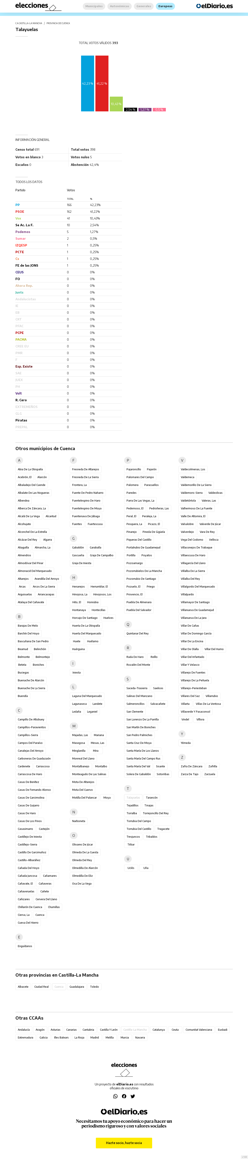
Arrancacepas (46, 594)
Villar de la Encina (192, 641)
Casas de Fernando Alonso (34, 789)
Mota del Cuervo (82, 789)
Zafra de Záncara (191, 766)
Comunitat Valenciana (199, 1029)
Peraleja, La (149, 516)
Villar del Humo (214, 649)
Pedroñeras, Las (159, 508)
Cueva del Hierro (28, 922)
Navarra (140, 1037)
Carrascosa (43, 766)
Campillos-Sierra (28, 735)
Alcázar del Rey (27, 539)
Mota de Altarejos (83, 782)
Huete (76, 641)
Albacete (23, 986)
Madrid (94, 1037)
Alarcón (42, 477)
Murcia (125, 1037)
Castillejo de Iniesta (30, 836)
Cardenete (24, 766)
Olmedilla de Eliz (82, 875)
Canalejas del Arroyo (30, 750)
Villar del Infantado (192, 657)
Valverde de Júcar (210, 524)
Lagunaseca (79, 703)
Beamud (23, 649)
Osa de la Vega (82, 883)
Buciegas (23, 672)
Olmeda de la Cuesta (85, 852)
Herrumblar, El (99, 586)
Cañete (44, 891)
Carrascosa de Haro (30, 774)
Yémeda (186, 743)
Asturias (55, 1029)
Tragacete (163, 828)
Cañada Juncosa (27, 875)
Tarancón (152, 797)
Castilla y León (109, 1029)
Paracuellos (151, 485)
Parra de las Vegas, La (140, 500)
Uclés (131, 868)
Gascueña (78, 555)
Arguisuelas (25, 594)
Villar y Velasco (190, 664)
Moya (107, 797)
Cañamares (50, 875)
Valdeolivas (215, 492)
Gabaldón (78, 547)
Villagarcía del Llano (193, 563)
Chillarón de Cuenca (30, 907)
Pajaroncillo (133, 469)
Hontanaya (79, 610)
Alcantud (51, 516)
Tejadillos (132, 805)
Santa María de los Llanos (142, 750)
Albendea (23, 500)
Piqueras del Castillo (138, 539)
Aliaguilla (23, 547)
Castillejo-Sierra (27, 844)
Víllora (200, 719)
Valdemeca (187, 477)
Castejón (44, 828)
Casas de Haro (27, 813)
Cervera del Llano (46, 899)
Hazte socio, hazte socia (124, 1143)
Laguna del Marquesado (87, 696)
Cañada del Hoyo (28, 868)
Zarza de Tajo (189, 774)
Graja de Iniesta (81, 563)
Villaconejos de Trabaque (196, 547)
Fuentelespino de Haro (86, 500)
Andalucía (24, 1029)
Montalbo (101, 766)
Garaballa (95, 547)
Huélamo (92, 641)
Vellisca (213, 539)
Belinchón (40, 649)
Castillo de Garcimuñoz (32, 852)
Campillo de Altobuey (31, 719)
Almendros (24, 555)
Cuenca (39, 914)
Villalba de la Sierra (193, 571)
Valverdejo (187, 531)
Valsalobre (187, 524)
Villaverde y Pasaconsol (195, 711)
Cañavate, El (25, 883)
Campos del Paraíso (30, 743)
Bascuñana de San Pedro (33, 641)
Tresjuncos (133, 836)
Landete (97, 703)
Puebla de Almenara (138, 602)
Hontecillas (98, 610)
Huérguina (78, 649)
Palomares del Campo (140, 477)
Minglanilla (78, 750)
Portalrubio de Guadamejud (143, 547)
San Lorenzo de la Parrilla (142, 719)
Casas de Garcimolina (31, 797)
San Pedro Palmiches (139, 735)
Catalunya (159, 1029)
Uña (145, 868)
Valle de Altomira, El (193, 516)
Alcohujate (24, 524)
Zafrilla (212, 766)
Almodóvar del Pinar (30, 563)
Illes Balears (61, 1037)
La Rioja (79, 1037)
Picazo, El (154, 524)
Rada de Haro (135, 657)
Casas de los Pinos (30, 821)
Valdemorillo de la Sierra (196, 485)
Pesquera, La (134, 524)
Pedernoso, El (134, 508)
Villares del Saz (190, 696)
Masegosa (78, 743)
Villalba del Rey (190, 578)
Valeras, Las (209, 500)
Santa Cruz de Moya (138, 743)
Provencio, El (134, 594)
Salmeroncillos (135, 703)
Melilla (110, 1037)
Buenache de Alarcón (31, 680)
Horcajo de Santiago (85, 617)
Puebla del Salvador (138, 610)
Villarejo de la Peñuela (195, 680)
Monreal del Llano (83, 758)
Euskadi (222, 1029)
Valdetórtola (188, 500)
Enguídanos (25, 946)
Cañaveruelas (26, 891)
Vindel (185, 719)
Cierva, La (24, 914)
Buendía (23, 696)
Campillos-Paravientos (32, 727)
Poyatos (146, 555)
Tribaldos (151, 836)
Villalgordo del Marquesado (198, 586)
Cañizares (24, 899)
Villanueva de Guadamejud (197, 610)
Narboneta (78, 821)
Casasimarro (25, 828)
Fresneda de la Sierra (85, 477)
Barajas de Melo (28, 625)
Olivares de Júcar (82, 844)
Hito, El (76, 602)
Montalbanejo (80, 766)
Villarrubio (212, 696)
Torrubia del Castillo (138, 828)
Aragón (40, 1029)
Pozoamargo (134, 563)
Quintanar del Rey (137, 633)
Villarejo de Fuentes (193, 672)
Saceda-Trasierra (136, 688)
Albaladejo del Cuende (31, 485)
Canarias (71, 1029)
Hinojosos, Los (102, 594)
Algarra (47, 539)
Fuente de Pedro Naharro (87, 492)
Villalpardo (187, 594)
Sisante (160, 766)
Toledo (94, 986)
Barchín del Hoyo (28, 633)
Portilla (131, 555)
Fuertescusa (95, 524)
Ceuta (175, 1029)
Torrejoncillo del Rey (156, 813)
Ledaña (76, 711)
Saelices (158, 688)
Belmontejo (43, 657)
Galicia (44, 1037)
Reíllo (154, 657)
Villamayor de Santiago (195, 602)
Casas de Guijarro (28, 805)
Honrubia (92, 602)
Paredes (131, 492)
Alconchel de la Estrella (32, 531)
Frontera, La (79, 485)
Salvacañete (157, 703)
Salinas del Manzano (139, 696)
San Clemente (134, 711)
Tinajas (148, 805)
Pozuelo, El (133, 586)
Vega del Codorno (192, 539)
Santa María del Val (138, 766)
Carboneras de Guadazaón (34, 758)
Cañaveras (45, 883)
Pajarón (151, 469)
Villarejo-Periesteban (194, 688)
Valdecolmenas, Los (193, 469)
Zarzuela (209, 774)
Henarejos (78, 586)
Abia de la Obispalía (30, 469)
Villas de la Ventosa (208, 703)
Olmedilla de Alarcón (85, 868)
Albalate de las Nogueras (33, 492)
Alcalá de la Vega (29, 516)
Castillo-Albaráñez (29, 860)
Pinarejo (131, 531)
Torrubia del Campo (138, 821)
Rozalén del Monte (138, 664)
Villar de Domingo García (196, 633)
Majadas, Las (80, 735)
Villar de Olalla (190, 649)
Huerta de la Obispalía (86, 625)
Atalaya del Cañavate (31, 602)
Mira (95, 750)
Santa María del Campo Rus (143, 758)
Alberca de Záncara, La (32, 508)
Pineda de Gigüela (154, 531)
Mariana (99, 735)
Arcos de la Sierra (44, 586)
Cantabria (88, 1029)
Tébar (131, 844)
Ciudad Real (41, 986)
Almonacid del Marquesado (35, 571)
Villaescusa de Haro (193, 555)
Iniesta (77, 672)
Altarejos (23, 578)
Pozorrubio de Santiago (141, 578)
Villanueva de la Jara (193, 617)
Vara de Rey (207, 531)
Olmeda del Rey (82, 860)
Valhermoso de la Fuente (196, 508)
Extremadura (25, 1037)
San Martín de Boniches (141, 727)
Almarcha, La (42, 547)
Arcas (22, 586)
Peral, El (131, 516)
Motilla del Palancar (84, 797)
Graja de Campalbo (101, 555)
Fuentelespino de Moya (87, 508)
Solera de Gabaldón (138, 774)
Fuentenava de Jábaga (86, 516)
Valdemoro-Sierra (192, 492)
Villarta (185, 703)
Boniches (38, 664)
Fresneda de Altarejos (85, 469)
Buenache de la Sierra (31, 688)
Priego (151, 586)
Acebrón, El (25, 477)
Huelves (108, 617)
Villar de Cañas (190, 625)
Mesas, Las (97, 743)
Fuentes (77, 524)
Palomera (132, 485)
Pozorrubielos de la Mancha (144, 571)
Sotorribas (163, 774)
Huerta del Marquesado (86, 633)
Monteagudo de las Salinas (89, 774)
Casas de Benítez (28, 782)
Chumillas (54, 907)
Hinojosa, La (79, 594)
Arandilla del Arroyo (47, 578)
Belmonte (24, 657)
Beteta (22, 664)
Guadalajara (77, 986)
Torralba (131, 813)
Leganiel (92, 711)
